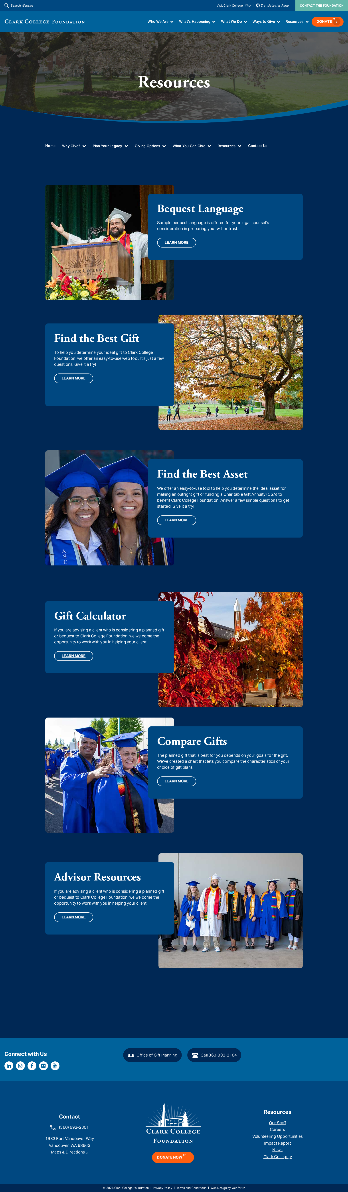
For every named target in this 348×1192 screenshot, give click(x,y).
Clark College (276, 1156)
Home (50, 145)
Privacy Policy (162, 1188)
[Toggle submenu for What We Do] (245, 21)
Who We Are (158, 21)
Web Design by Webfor (226, 1188)
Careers (277, 1129)
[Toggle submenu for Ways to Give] (278, 21)
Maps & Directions (68, 1152)
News (277, 1149)
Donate (324, 21)
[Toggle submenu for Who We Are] (172, 21)
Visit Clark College (232, 6)
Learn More (177, 242)
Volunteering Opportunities (277, 1136)
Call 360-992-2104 (214, 1055)
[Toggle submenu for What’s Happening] (214, 21)
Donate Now (169, 1157)
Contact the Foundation (322, 6)
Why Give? (71, 146)
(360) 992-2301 (74, 1127)
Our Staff (277, 1122)
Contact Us (257, 145)
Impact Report (277, 1143)
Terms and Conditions (191, 1188)
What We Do (231, 21)
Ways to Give (264, 21)
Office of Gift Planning (152, 1055)
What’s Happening (194, 21)
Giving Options (147, 146)
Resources (294, 21)
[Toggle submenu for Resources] (307, 21)
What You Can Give (189, 146)
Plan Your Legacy (107, 146)
